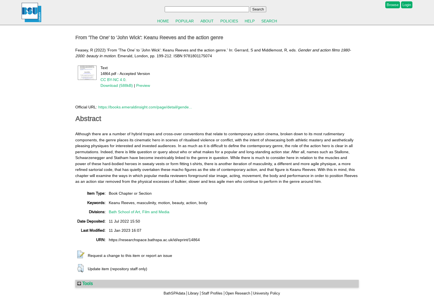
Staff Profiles (212, 293)
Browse (393, 5)
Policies (229, 21)
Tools (85, 283)
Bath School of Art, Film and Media (139, 212)
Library (193, 293)
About (207, 21)
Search (269, 21)
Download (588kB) (116, 85)
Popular (184, 21)
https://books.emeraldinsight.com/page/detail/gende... (145, 107)
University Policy (266, 293)
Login (406, 5)
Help (250, 21)
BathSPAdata (174, 293)
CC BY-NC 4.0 (112, 79)
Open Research (237, 293)
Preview (143, 85)
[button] (80, 255)
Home (163, 21)
